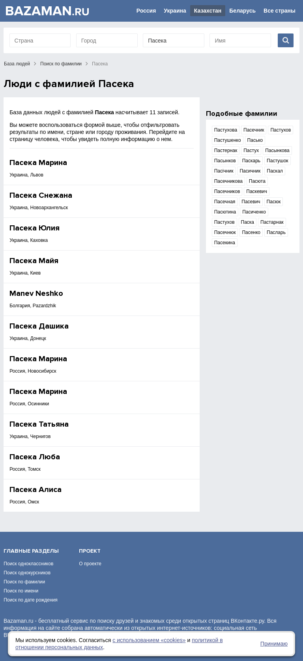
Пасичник (249, 171)
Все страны (280, 10)
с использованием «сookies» (148, 640)
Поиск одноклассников (28, 563)
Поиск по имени (21, 591)
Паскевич (256, 191)
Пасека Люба (34, 457)
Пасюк (274, 201)
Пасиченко (254, 212)
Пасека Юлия (34, 228)
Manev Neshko (36, 293)
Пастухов (280, 130)
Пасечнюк (225, 232)
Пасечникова (228, 181)
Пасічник (224, 171)
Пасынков (225, 160)
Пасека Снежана (40, 195)
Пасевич (250, 201)
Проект (90, 551)
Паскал (275, 171)
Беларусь (242, 10)
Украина (175, 10)
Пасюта (257, 181)
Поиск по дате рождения (31, 600)
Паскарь (251, 160)
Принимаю (274, 644)
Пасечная (225, 201)
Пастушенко (227, 140)
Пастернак (226, 150)
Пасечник (253, 130)
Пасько (255, 140)
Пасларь (276, 232)
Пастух (251, 150)
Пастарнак (272, 222)
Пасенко (251, 232)
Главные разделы (31, 551)
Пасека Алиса (35, 489)
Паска (247, 222)
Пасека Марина (38, 162)
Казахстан (208, 10)
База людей (17, 64)
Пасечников (227, 191)
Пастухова (225, 130)
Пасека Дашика (39, 326)
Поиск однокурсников (27, 573)
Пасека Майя (33, 261)
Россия (146, 10)
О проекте (90, 563)
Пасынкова (277, 150)
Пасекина (224, 242)
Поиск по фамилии (61, 64)
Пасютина (225, 212)
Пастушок (277, 160)
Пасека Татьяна (39, 424)
